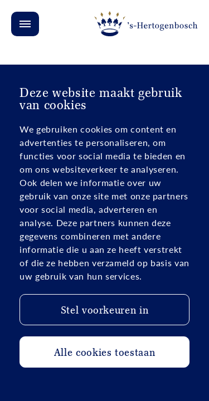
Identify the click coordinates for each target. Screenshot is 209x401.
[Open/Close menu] (25, 24)
